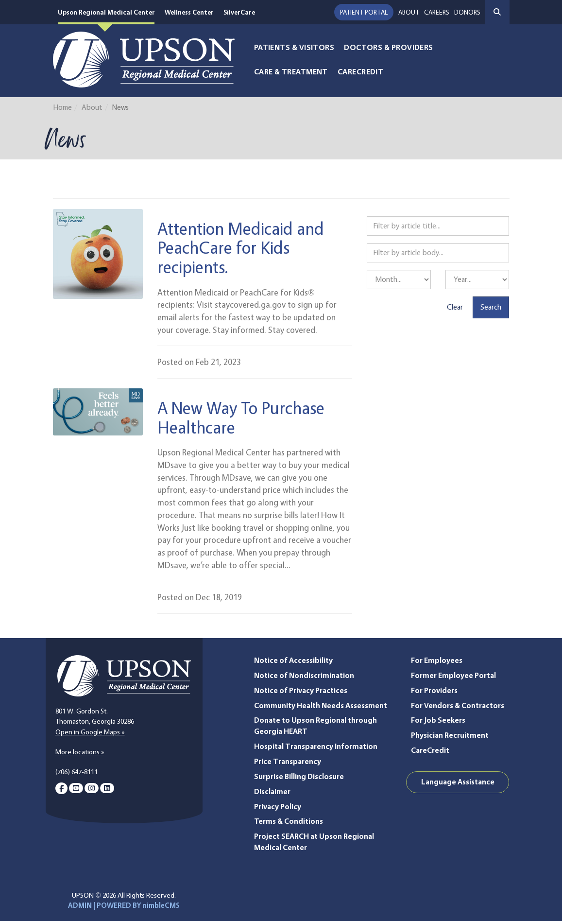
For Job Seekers (438, 720)
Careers (436, 12)
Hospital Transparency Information (315, 746)
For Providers (434, 690)
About (408, 12)
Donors (467, 12)
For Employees (436, 660)
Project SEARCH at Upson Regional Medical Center (314, 842)
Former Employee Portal (453, 675)
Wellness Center (189, 12)
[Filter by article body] (438, 252)
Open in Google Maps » (90, 732)
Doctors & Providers (388, 47)
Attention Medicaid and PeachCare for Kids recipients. (240, 247)
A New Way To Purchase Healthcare (240, 417)
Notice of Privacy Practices (300, 690)
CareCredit (361, 71)
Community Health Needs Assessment (320, 705)
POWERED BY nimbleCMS (138, 905)
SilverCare (239, 12)
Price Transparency (287, 761)
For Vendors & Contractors (457, 705)
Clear (455, 307)
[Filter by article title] (438, 226)
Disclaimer (272, 791)
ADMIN (80, 905)
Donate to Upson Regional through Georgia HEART (315, 725)
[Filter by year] (477, 279)
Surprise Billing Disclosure (299, 776)
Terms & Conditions (288, 821)
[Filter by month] (399, 279)
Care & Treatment (291, 71)
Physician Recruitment (450, 735)
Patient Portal (364, 12)
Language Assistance (457, 781)
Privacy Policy (277, 806)
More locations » (79, 751)
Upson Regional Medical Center (106, 12)
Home (62, 107)
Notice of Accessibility (293, 660)
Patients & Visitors (294, 47)
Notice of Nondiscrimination (304, 675)
